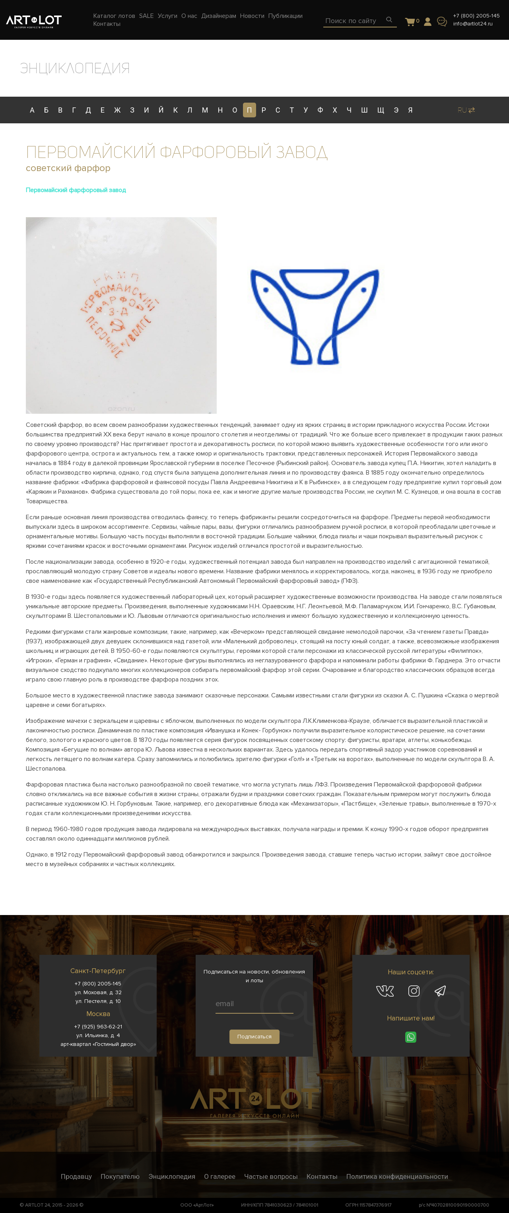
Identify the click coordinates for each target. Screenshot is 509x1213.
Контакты (322, 1176)
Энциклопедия (171, 1176)
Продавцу (76, 1176)
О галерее (219, 1176)
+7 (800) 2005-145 (476, 15)
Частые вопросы (271, 1176)
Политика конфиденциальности (397, 1176)
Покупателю (120, 1176)
